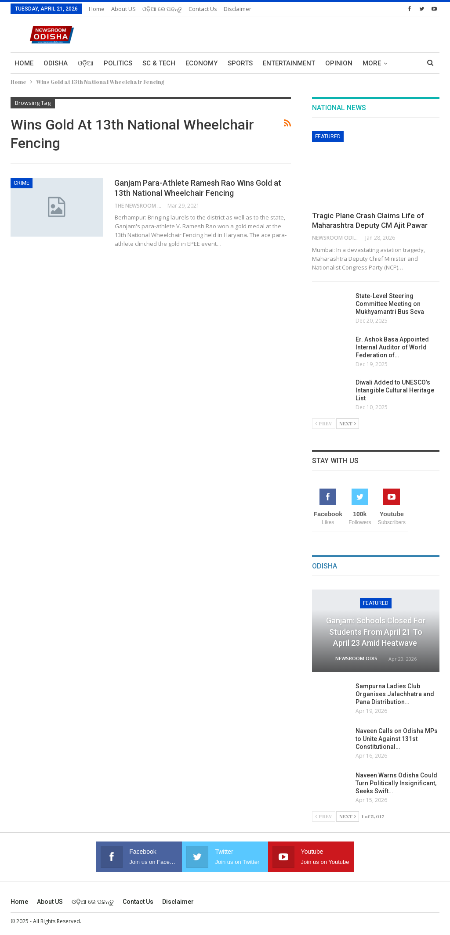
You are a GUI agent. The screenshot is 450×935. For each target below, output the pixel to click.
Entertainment (289, 63)
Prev (323, 423)
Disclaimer (237, 9)
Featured (328, 136)
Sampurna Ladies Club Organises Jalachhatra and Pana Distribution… (395, 694)
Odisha (56, 63)
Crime (21, 183)
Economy (201, 63)
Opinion (338, 63)
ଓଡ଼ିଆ (86, 63)
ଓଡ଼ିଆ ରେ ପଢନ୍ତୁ (162, 9)
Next (347, 423)
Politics (118, 63)
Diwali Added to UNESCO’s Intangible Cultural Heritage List (395, 390)
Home (97, 9)
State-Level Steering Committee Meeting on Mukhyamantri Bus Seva (390, 303)
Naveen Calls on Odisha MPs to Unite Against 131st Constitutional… (397, 738)
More (372, 63)
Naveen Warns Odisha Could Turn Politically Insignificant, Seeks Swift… (396, 783)
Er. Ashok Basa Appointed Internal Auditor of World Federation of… (392, 347)
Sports (240, 63)
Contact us (203, 9)
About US (123, 9)
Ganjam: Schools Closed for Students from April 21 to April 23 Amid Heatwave (376, 631)
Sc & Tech (158, 63)
